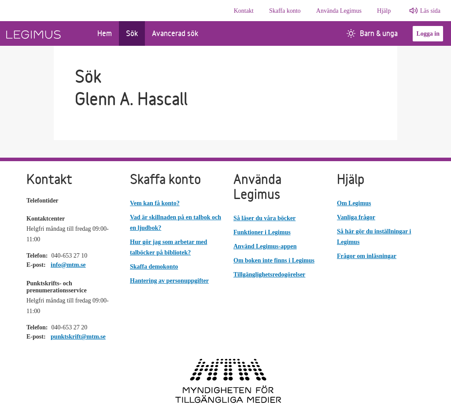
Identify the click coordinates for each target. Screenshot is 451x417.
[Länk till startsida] (45, 33)
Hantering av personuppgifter (169, 280)
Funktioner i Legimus (262, 232)
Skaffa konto (285, 10)
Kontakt (244, 10)
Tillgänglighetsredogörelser (269, 274)
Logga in (428, 33)
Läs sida (430, 10)
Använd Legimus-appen (265, 246)
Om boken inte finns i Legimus (273, 260)
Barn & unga (372, 33)
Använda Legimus (339, 10)
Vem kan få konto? (155, 203)
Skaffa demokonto (154, 266)
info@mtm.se (68, 265)
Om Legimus (354, 203)
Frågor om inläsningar (366, 256)
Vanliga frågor (356, 217)
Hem (104, 33)
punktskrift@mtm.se (78, 336)
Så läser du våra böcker (264, 218)
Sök (132, 33)
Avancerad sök (175, 33)
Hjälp (384, 10)
